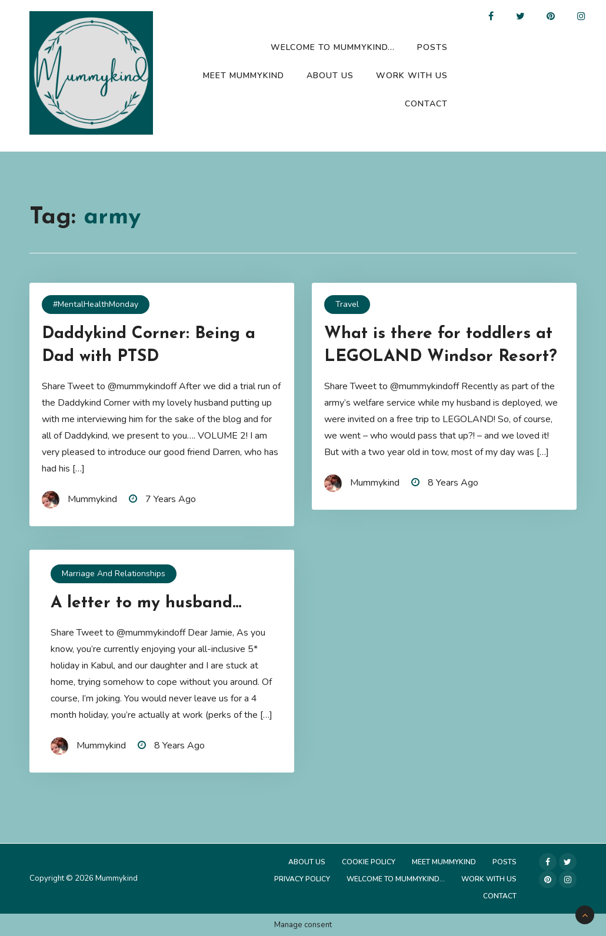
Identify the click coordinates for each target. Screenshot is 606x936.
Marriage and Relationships (113, 573)
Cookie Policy (368, 862)
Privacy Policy (302, 879)
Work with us (412, 75)
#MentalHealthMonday (95, 304)
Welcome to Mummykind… (333, 47)
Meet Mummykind (243, 75)
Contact (426, 103)
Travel (347, 304)
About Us (330, 75)
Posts (432, 47)
